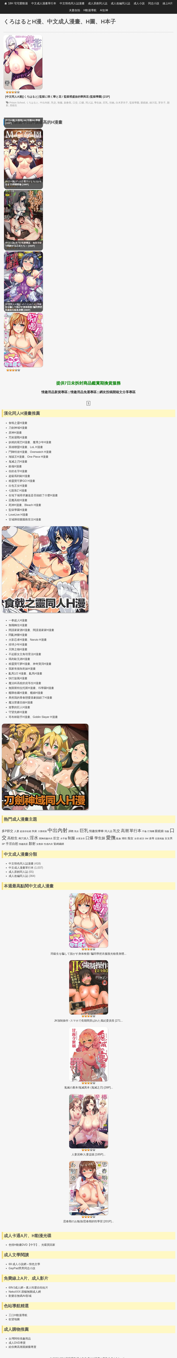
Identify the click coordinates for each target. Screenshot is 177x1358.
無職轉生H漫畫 (18, 625)
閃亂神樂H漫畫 (18, 634)
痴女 (130, 838)
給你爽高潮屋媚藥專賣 (22, 1346)
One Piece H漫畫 (38, 456)
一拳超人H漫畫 (18, 620)
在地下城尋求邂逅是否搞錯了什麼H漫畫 (33, 495)
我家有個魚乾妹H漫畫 (22, 668)
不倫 (144, 831)
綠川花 (153, 102)
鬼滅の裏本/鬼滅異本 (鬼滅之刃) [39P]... (88, 1087)
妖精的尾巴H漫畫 (19, 442)
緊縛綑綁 (59, 843)
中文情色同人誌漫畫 (72, 3)
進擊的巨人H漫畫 (19, 707)
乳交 (53, 102)
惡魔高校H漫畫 (18, 500)
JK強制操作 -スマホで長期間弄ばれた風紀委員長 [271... (88, 1020)
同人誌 (89, 102)
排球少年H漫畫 (18, 644)
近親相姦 (159, 838)
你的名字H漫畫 (18, 471)
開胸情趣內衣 (46, 838)
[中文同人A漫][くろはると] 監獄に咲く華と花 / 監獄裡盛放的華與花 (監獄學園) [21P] (57, 96)
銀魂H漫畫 (15, 466)
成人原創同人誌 (97, 3)
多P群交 (7, 831)
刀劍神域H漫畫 (18, 427)
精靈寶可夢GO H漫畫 (22, 480)
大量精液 (42, 831)
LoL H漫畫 (36, 447)
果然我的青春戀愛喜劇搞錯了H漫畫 (30, 697)
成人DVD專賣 (17, 1342)
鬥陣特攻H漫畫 (18, 451)
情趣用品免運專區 (83, 392)
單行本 (135, 830)
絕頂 (141, 838)
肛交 (56, 838)
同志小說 (153, 3)
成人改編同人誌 (120, 3)
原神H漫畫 (15, 432)
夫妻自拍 (74, 10)
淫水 (34, 837)
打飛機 (150, 831)
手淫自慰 (12, 843)
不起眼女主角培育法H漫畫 (25, 654)
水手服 (63, 838)
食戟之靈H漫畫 (18, 422)
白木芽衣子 (122, 102)
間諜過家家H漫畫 (43, 630)
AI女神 (104, 10)
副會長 (67, 102)
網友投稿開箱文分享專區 (117, 392)
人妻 (16, 831)
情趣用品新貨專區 (54, 392)
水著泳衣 (80, 838)
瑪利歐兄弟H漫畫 (19, 659)
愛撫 (111, 837)
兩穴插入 (23, 838)
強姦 (167, 831)
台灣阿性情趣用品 (20, 1338)
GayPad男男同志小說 (22, 1268)
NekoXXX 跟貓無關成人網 (25, 1291)
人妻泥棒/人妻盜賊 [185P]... (88, 1154)
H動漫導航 (90, 10)
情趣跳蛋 (23, 844)
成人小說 (139, 3)
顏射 (32, 843)
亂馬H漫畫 (35, 673)
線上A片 (168, 3)
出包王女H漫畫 (18, 485)
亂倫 (118, 838)
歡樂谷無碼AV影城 (20, 1295)
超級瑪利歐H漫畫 (19, 476)
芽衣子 (162, 102)
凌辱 (151, 838)
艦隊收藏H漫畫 (18, 692)
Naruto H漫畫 (38, 639)
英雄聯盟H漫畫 (18, 447)
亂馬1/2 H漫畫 (17, 673)
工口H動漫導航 (18, 1315)
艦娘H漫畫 (36, 692)
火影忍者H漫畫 (18, 639)
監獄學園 (134, 102)
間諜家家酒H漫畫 (19, 630)
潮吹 (124, 838)
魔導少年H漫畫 (42, 442)
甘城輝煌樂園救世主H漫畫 (25, 519)
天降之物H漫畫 (18, 649)
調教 (71, 831)
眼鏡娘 (144, 102)
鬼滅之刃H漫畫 (18, 461)
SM (146, 838)
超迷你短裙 (25, 831)
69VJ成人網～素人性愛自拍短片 (28, 1287)
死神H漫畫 (15, 505)
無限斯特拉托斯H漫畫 (22, 688)
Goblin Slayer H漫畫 (45, 716)
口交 (75, 102)
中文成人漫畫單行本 (43, 3)
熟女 (76, 831)
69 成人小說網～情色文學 (24, 1264)
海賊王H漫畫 (17, 456)
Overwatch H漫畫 (41, 451)
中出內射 (45, 102)
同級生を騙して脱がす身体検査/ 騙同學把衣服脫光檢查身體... (88, 953)
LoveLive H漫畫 (18, 514)
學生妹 (97, 102)
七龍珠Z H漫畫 (18, 490)
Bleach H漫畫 (33, 505)
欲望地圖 (14, 1319)
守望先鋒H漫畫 (18, 712)
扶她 (111, 102)
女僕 (136, 838)
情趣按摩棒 (96, 831)
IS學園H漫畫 (46, 688)
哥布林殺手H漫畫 (19, 716)
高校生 (13, 105)
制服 (60, 102)
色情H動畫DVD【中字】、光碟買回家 (32, 1244)
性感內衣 (48, 844)
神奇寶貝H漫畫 (42, 663)
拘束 (34, 831)
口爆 (81, 102)
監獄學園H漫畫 (18, 509)
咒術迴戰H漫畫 (18, 437)
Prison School (17, 102)
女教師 (39, 844)
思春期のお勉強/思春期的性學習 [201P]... (88, 1221)
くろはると (32, 102)
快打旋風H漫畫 (18, 678)
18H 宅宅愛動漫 (18, 3)
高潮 (125, 830)
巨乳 (105, 102)
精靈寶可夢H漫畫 (19, 663)
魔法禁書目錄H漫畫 (21, 702)
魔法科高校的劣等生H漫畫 (25, 683)
